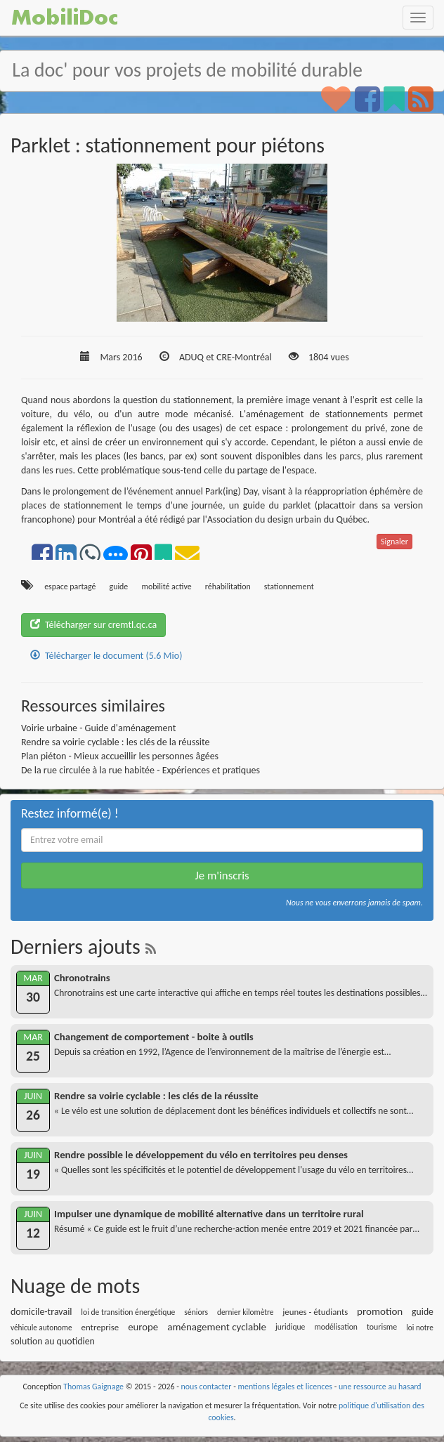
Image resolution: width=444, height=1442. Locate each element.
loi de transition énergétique (128, 1312)
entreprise (100, 1327)
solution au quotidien (53, 1341)
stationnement (289, 586)
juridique (290, 1327)
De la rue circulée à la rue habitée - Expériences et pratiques (140, 770)
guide (119, 586)
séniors (196, 1312)
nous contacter (206, 1386)
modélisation (336, 1327)
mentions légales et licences (284, 1386)
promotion (380, 1311)
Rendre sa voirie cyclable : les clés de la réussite (115, 742)
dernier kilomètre (245, 1312)
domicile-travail (41, 1312)
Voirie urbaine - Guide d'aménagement (98, 728)
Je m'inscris (222, 875)
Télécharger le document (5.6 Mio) (106, 656)
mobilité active (166, 586)
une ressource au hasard (380, 1386)
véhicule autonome (41, 1327)
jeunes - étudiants (315, 1311)
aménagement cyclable (216, 1326)
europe (143, 1326)
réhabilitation (228, 586)
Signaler (394, 541)
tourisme (382, 1327)
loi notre (419, 1327)
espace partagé (70, 586)
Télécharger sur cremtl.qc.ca (93, 625)
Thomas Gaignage (93, 1386)
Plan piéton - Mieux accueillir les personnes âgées (119, 756)
